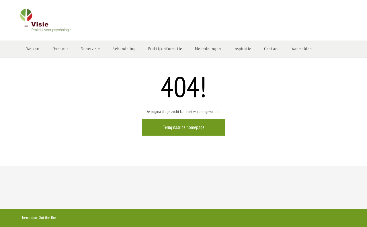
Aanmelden (302, 48)
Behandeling (124, 48)
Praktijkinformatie (165, 48)
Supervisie (90, 48)
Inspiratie (242, 48)
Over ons (60, 48)
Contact (271, 48)
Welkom (33, 48)
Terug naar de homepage (183, 127)
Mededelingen (208, 48)
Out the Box (47, 217)
